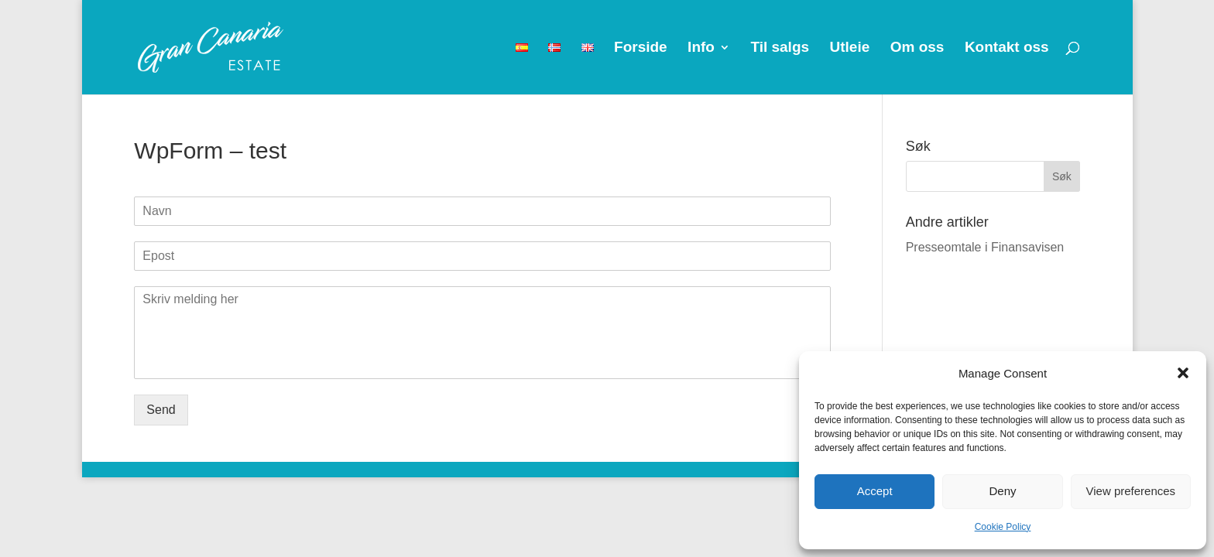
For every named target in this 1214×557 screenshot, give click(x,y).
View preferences (1131, 490)
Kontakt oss (1007, 48)
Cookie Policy (1003, 526)
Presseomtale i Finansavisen (985, 247)
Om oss (917, 48)
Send (160, 409)
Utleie (850, 48)
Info (701, 48)
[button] (1183, 373)
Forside (640, 48)
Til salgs (779, 48)
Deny (1002, 490)
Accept (875, 490)
